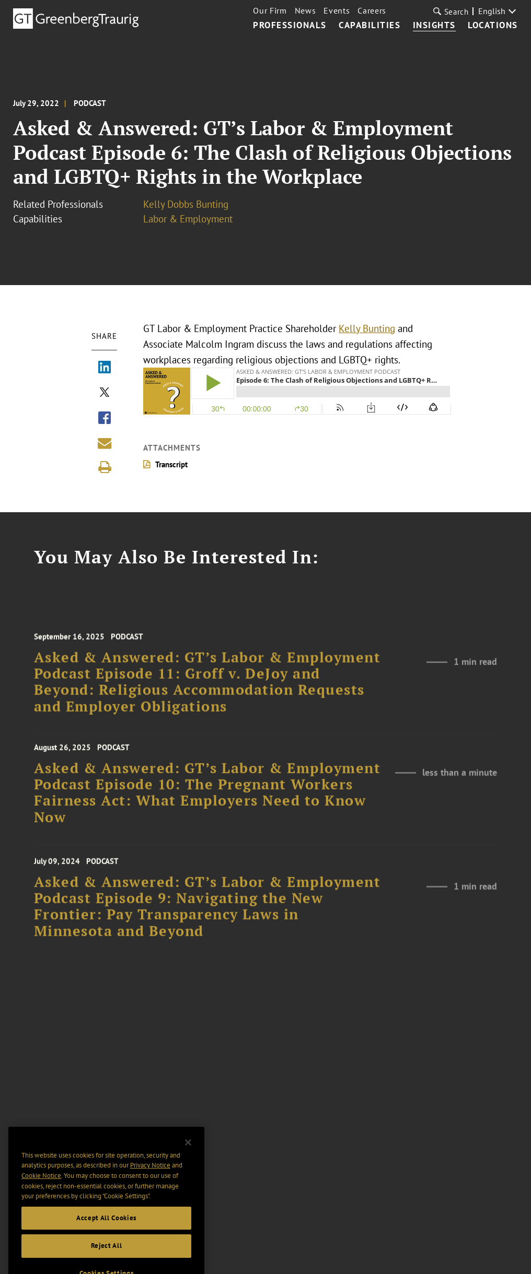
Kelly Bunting (367, 328)
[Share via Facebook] (104, 419)
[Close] (188, 1153)
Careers (371, 10)
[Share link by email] (104, 443)
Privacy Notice (150, 1176)
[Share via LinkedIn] (104, 368)
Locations (493, 25)
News (305, 10)
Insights (434, 25)
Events (337, 10)
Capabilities (369, 25)
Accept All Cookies (106, 1229)
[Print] (104, 467)
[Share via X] (104, 393)
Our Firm (269, 10)
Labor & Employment (188, 219)
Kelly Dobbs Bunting (185, 204)
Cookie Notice (41, 1187)
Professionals (290, 25)
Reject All (106, 1257)
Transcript (171, 464)
